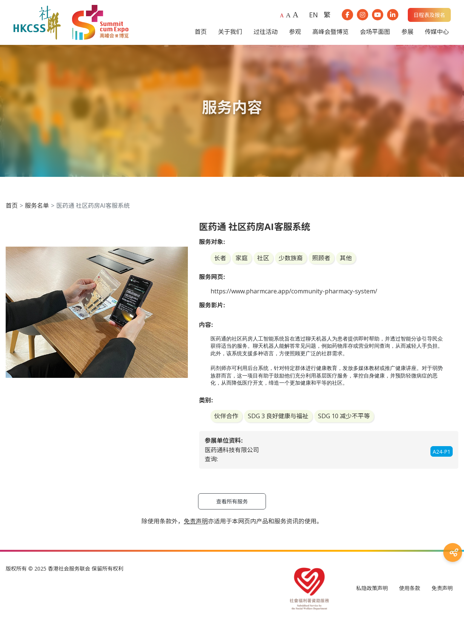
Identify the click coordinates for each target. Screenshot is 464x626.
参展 (407, 32)
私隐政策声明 (372, 588)
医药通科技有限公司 (232, 450)
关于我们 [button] (230, 32)
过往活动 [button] (266, 32)
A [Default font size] (282, 15)
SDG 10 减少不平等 (344, 416)
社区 (263, 258)
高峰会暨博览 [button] (330, 32)
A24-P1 (441, 451)
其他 (346, 258)
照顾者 (321, 258)
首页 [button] (201, 32)
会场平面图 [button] (375, 32)
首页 (12, 205)
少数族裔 (291, 258)
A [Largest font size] (295, 14)
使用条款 (409, 588)
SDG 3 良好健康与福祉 (278, 416)
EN (313, 14)
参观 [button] (295, 32)
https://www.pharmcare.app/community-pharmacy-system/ (293, 291)
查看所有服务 (232, 501)
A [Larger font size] (288, 15)
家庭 (242, 258)
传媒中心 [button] (437, 32)
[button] (181, 228)
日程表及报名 (429, 14)
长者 (220, 258)
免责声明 (442, 588)
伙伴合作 (226, 416)
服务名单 (37, 205)
